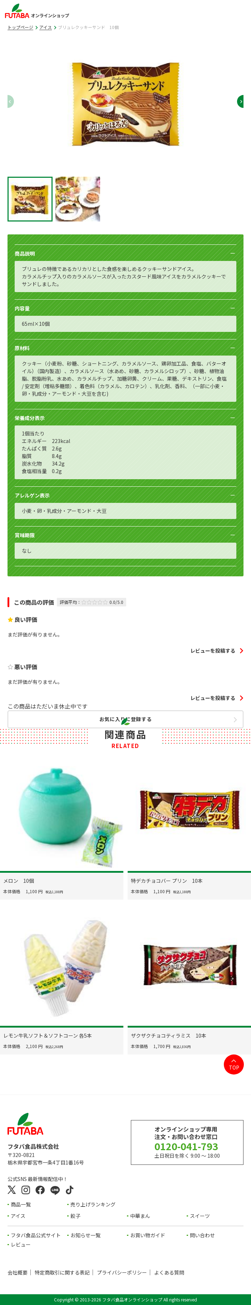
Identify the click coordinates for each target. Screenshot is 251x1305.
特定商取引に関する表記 (62, 1272)
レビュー (21, 1244)
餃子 (75, 1215)
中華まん (140, 1215)
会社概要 (18, 1272)
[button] (30, 199)
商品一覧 (21, 1204)
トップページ (20, 27)
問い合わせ (202, 1235)
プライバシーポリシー (122, 1272)
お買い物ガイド (147, 1235)
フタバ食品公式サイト (36, 1235)
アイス (45, 27)
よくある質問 (169, 1272)
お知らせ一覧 (85, 1235)
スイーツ (200, 1215)
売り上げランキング (92, 1204)
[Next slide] (237, 101)
